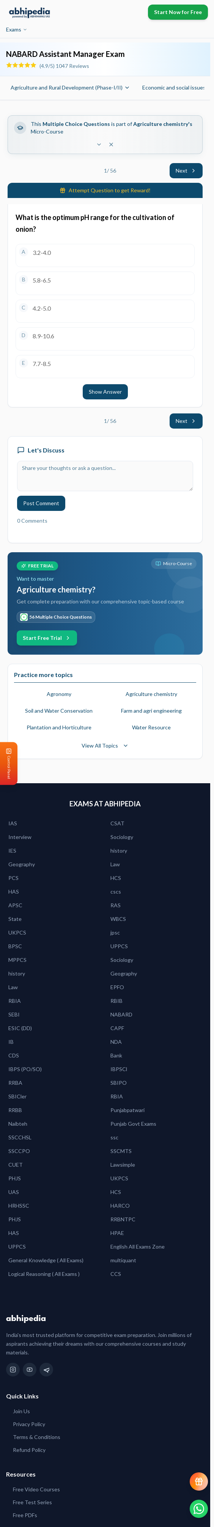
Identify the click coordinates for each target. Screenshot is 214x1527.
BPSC (15, 946)
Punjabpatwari (127, 1110)
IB (11, 1041)
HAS (13, 891)
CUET (15, 1164)
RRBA (15, 1082)
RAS (115, 905)
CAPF (117, 1028)
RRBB (15, 1110)
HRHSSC (18, 1205)
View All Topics (105, 745)
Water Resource (151, 727)
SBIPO (118, 1082)
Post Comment (41, 503)
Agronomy (59, 694)
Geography (21, 864)
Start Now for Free (178, 12)
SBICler (17, 1096)
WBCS (118, 919)
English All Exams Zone (137, 1246)
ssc (114, 1137)
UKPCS (17, 932)
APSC (15, 905)
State (15, 919)
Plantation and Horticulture (59, 727)
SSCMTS (121, 1151)
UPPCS (119, 946)
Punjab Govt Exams (133, 1123)
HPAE (117, 1233)
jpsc (115, 932)
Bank (116, 1055)
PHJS (14, 1178)
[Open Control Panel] (6, 763)
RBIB (116, 1001)
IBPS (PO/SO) (25, 1069)
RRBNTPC (122, 1219)
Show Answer (105, 391)
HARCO (120, 1205)
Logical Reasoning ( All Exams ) (44, 1274)
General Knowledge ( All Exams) (45, 1260)
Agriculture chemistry (151, 694)
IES (12, 850)
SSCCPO (19, 1151)
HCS (115, 878)
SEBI (14, 1014)
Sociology (121, 837)
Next (186, 170)
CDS (13, 1055)
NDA (116, 1041)
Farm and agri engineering (151, 710)
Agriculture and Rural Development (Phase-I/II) (70, 87)
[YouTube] (29, 1369)
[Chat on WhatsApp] (199, 1509)
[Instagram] (13, 1369)
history (118, 850)
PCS (13, 878)
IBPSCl (118, 1069)
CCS (115, 1274)
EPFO (117, 987)
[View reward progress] (199, 1481)
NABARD (121, 1014)
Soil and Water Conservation (59, 710)
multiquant (123, 1260)
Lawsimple (122, 1164)
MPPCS (17, 960)
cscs (115, 891)
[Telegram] (46, 1369)
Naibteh (17, 1123)
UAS (13, 1192)
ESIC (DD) (20, 1028)
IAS (12, 823)
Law (115, 864)
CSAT (117, 823)
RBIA (14, 1001)
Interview (19, 837)
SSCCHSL (19, 1137)
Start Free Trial (47, 638)
